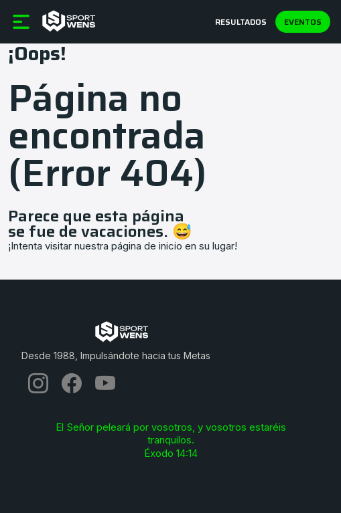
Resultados (241, 21)
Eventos (303, 21)
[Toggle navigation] (9, 4)
